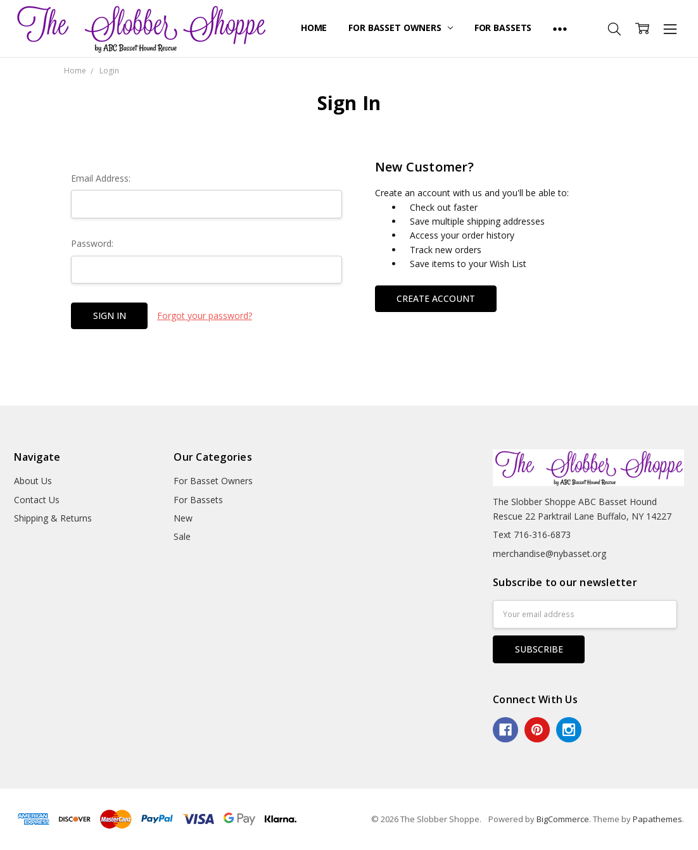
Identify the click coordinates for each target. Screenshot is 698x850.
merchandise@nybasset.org (549, 553)
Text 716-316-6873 (532, 534)
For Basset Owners (400, 28)
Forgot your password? (204, 315)
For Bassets (502, 28)
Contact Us (37, 500)
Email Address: (100, 178)
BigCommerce (562, 819)
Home (314, 28)
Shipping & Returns (53, 518)
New (183, 518)
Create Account (436, 298)
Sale (182, 536)
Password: (92, 243)
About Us (33, 481)
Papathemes (657, 819)
